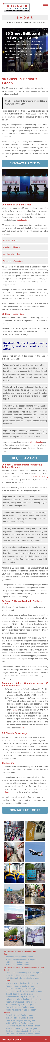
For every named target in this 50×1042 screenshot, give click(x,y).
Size (5, 954)
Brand (6, 970)
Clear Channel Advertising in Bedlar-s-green (24, 973)
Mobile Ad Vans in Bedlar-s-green (19, 1023)
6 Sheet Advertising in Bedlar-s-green (21, 959)
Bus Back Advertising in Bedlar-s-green (22, 1028)
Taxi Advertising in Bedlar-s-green (19, 1015)
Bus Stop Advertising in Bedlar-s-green (22, 983)
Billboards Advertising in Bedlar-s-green (20, 951)
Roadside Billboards (11, 247)
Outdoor (7, 981)
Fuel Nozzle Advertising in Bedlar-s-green (23, 1034)
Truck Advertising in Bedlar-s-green (20, 1020)
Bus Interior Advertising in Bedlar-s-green (23, 1031)
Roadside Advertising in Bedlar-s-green (22, 989)
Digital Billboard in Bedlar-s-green (19, 994)
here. (15, 710)
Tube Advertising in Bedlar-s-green (20, 986)
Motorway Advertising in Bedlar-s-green (22, 997)
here (22, 728)
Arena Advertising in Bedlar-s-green (20, 1004)
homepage (9, 792)
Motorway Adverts (10, 240)
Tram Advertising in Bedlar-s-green (20, 1007)
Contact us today (25, 163)
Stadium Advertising (11, 254)
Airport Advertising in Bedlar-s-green (21, 1002)
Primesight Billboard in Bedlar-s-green (21, 975)
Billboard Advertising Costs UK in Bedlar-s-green (24, 967)
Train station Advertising (13, 261)
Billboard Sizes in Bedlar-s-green (19, 957)
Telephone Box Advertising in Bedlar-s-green (24, 991)
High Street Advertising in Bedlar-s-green (22, 978)
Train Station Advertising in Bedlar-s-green (23, 999)
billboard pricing (36, 442)
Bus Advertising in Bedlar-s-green (19, 1018)
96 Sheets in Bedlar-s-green (17, 965)
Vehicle (7, 1012)
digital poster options (25, 220)
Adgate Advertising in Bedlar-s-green (21, 1010)
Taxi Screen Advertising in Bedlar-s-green (23, 1026)
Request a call (25, 458)
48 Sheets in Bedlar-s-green (17, 962)
